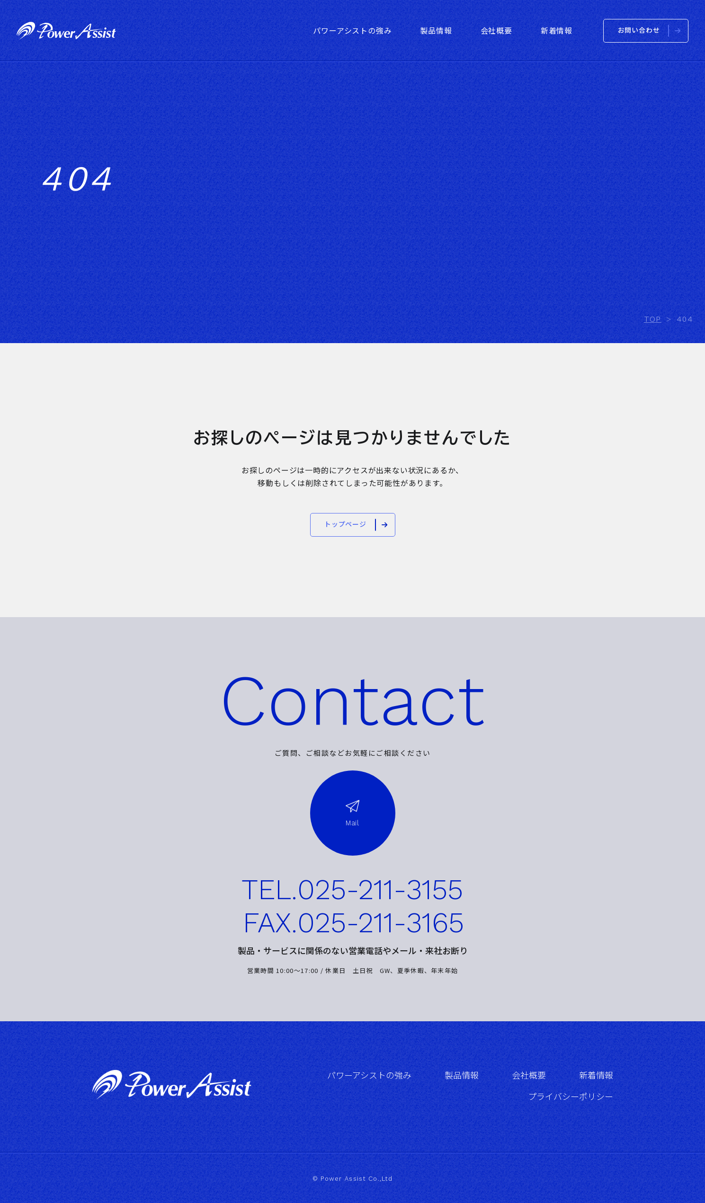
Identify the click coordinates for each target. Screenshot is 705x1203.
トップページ (345, 524)
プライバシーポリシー (570, 1097)
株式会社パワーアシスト (66, 30)
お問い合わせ (639, 30)
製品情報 (462, 1075)
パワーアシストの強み (369, 1075)
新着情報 (596, 1075)
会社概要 (529, 1075)
